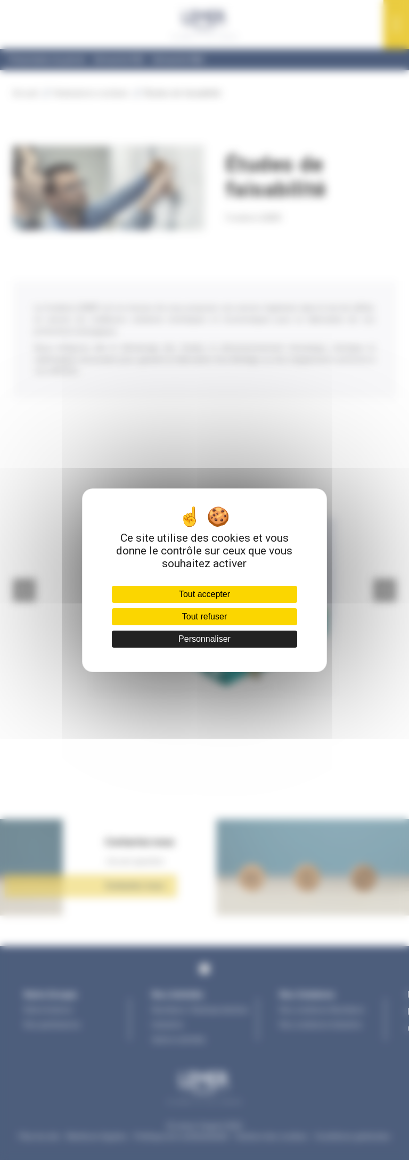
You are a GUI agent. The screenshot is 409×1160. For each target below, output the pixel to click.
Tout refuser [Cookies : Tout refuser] (204, 616)
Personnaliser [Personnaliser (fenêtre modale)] (204, 638)
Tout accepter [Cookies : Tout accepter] (204, 594)
